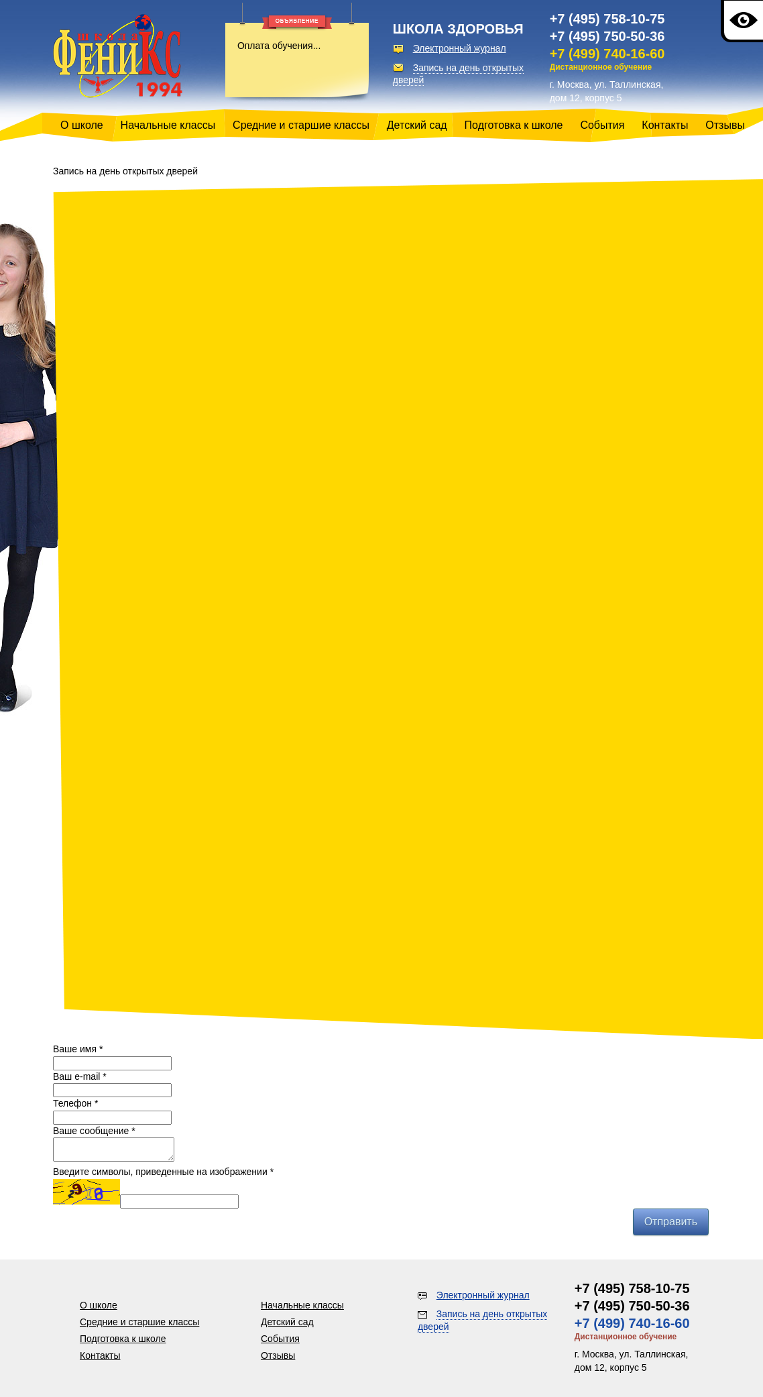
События (602, 125)
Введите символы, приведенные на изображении (163, 1175)
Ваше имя (78, 1049)
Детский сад (417, 125)
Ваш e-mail (80, 1076)
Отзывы (725, 125)
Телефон (75, 1103)
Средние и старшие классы (301, 125)
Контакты (665, 125)
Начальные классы (168, 125)
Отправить (670, 1225)
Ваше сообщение (94, 1130)
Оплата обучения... (278, 45)
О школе (81, 125)
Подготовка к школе (514, 125)
